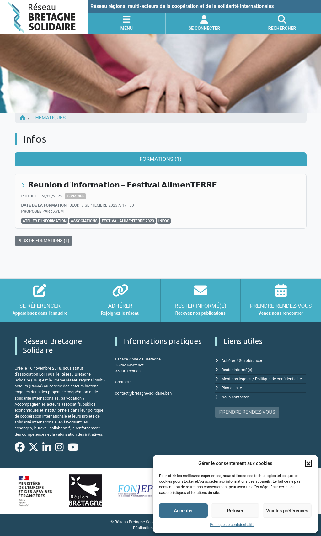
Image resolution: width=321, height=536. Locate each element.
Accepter (183, 510)
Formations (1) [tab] (160, 159)
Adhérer (229, 360)
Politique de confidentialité (232, 525)
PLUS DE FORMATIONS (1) (43, 240)
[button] (308, 463)
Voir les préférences (287, 510)
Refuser (235, 510)
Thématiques (49, 118)
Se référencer (251, 360)
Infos (163, 220)
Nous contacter (235, 395)
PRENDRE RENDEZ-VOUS (247, 410)
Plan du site (232, 387)
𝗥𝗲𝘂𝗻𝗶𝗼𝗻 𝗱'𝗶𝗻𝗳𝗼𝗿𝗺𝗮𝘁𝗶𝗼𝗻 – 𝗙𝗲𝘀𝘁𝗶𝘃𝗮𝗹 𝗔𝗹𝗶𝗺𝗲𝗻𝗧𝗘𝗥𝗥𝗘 (123, 185)
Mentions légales (237, 378)
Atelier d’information (45, 220)
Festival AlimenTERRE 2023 (128, 220)
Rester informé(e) (237, 369)
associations (84, 220)
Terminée (75, 196)
